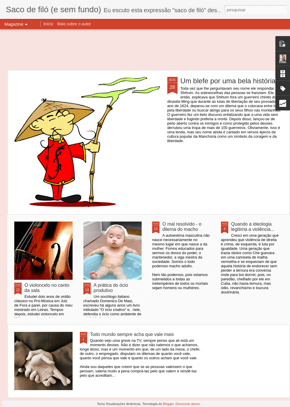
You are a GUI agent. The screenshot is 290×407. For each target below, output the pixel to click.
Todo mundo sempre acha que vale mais (132, 334)
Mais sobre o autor (74, 24)
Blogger (168, 404)
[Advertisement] (145, 49)
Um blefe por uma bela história (228, 81)
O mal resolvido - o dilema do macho (181, 227)
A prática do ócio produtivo (111, 288)
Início (48, 24)
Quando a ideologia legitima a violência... (253, 227)
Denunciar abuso (187, 404)
